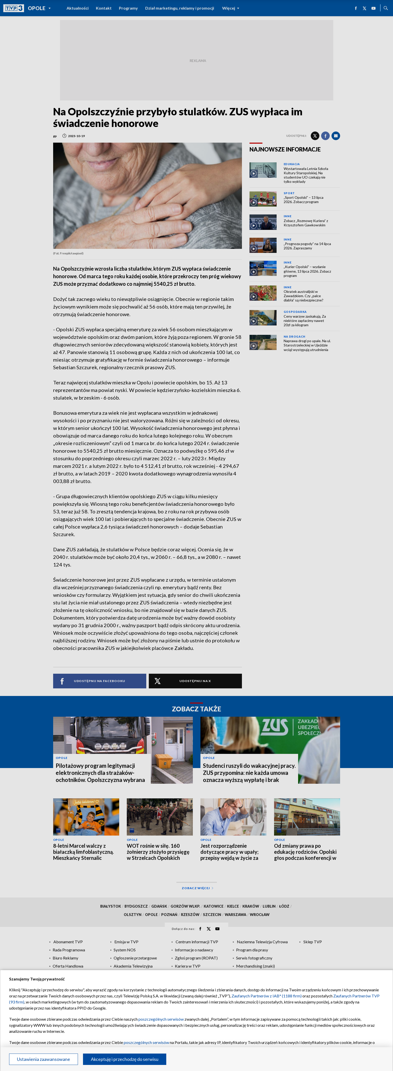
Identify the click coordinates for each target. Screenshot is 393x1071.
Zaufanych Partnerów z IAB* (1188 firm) (267, 995)
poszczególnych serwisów (161, 1019)
